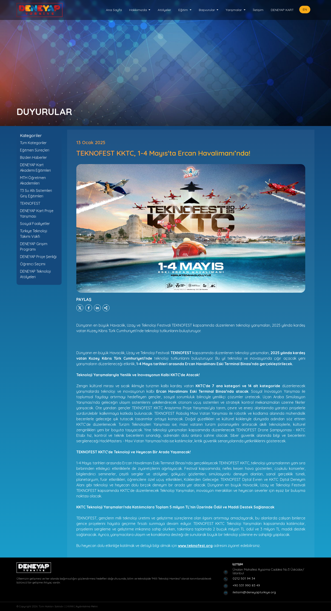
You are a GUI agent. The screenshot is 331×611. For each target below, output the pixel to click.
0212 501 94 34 (244, 578)
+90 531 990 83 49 (246, 585)
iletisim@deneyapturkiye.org (254, 592)
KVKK (71, 606)
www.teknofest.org (195, 545)
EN (305, 9)
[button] (139, 10)
